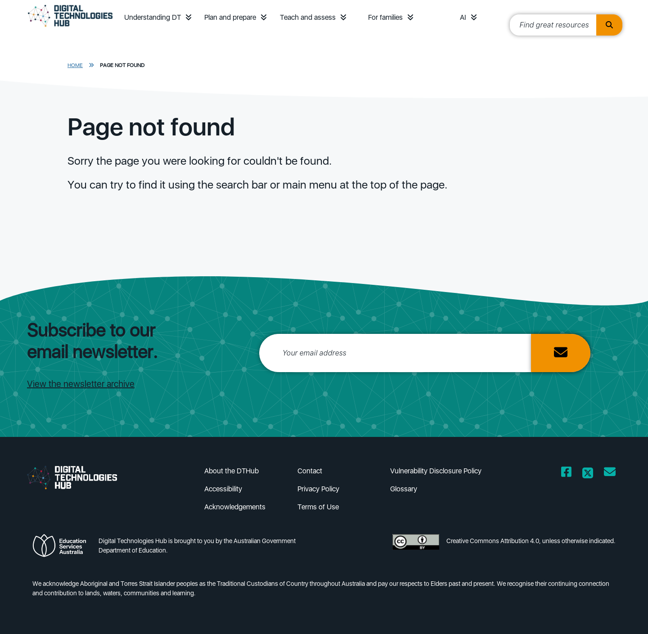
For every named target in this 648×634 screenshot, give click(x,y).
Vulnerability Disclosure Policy (436, 471)
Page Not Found (122, 65)
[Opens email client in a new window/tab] (610, 473)
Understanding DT (152, 17)
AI (463, 17)
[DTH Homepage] (70, 28)
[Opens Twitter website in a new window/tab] (587, 473)
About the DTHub (231, 471)
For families (385, 17)
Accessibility (223, 489)
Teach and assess (308, 17)
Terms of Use (318, 507)
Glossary (403, 489)
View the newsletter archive (81, 383)
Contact (309, 471)
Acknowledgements (235, 507)
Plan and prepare (230, 17)
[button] (188, 17)
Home (75, 65)
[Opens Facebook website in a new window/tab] (566, 473)
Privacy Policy (318, 489)
